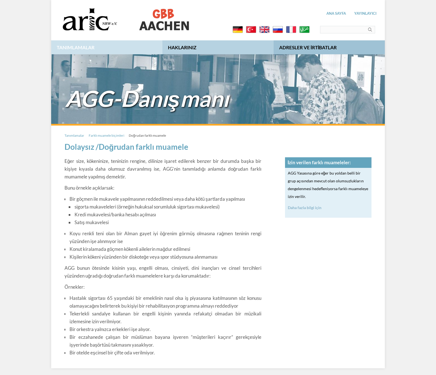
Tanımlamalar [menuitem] (76, 47)
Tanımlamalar (74, 135)
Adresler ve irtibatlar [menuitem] (308, 47)
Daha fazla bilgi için (304, 207)
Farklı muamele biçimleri (106, 135)
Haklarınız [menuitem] (182, 47)
